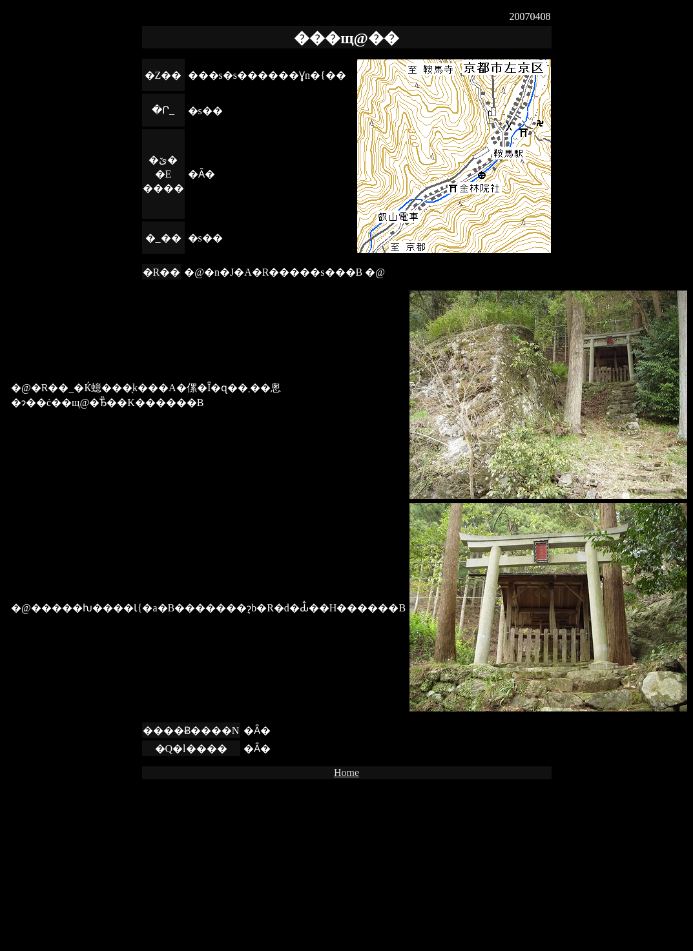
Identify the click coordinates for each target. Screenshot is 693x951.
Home (346, 772)
